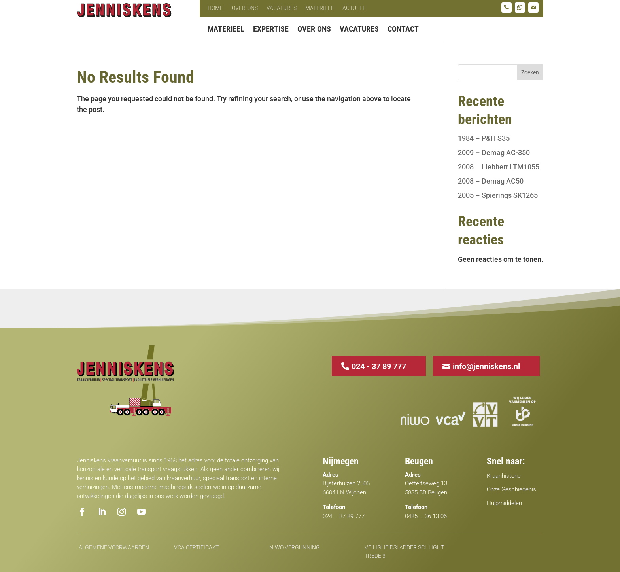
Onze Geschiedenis (511, 489)
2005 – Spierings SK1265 (498, 195)
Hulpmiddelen (504, 503)
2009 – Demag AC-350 (494, 152)
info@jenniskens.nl (486, 366)
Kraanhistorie (504, 475)
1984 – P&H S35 (484, 138)
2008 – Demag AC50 (491, 181)
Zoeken (530, 72)
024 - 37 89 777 (379, 366)
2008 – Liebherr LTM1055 (498, 167)
